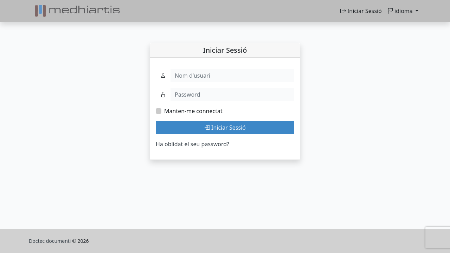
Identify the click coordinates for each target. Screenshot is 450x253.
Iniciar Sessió (361, 11)
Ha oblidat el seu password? (192, 144)
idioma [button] (400, 11)
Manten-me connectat (193, 111)
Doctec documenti (50, 241)
